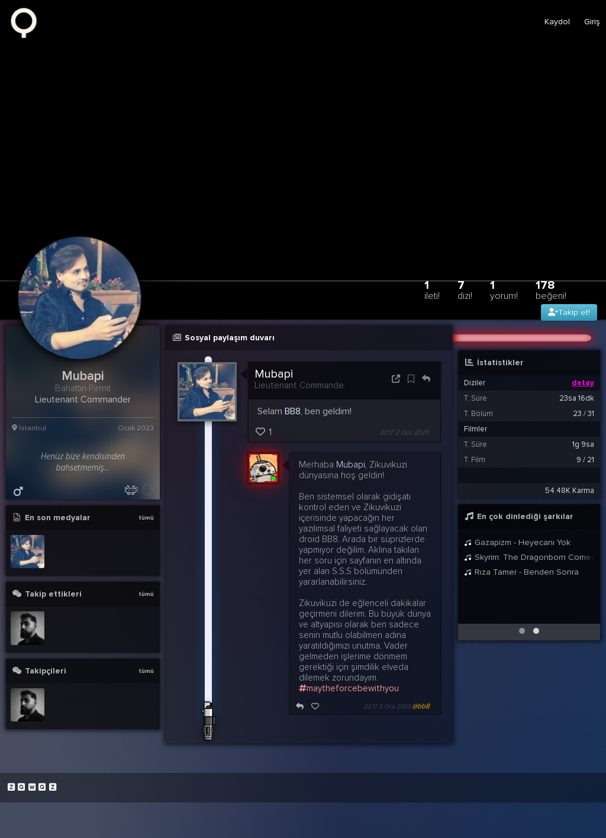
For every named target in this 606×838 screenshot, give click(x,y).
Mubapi (273, 374)
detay (583, 383)
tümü (146, 517)
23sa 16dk (576, 398)
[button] (522, 631)
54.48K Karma (569, 490)
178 (551, 289)
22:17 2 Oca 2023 (404, 432)
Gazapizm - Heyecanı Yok (517, 542)
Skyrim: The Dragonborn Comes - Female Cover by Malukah (529, 557)
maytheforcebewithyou (349, 688)
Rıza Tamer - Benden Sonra (521, 572)
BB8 (293, 411)
